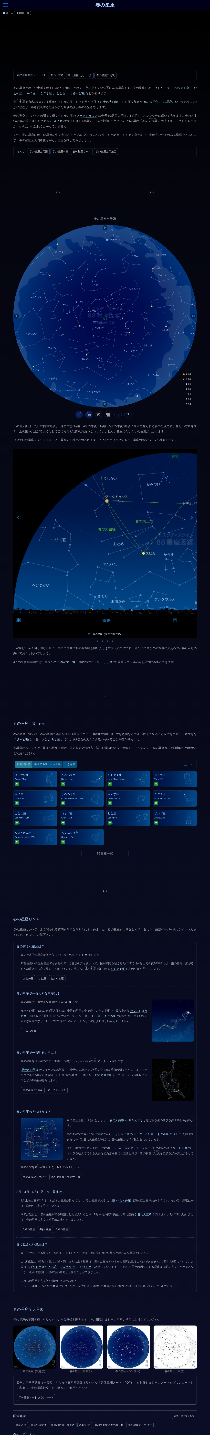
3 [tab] (107, 561)
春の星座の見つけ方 (80, 75)
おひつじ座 (68, 1187)
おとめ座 (68, 875)
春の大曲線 (110, 101)
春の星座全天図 (38, 151)
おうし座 (85, 1187)
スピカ (58, 121)
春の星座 (105, 5)
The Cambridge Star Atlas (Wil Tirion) (38, 1431)
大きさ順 (70, 685)
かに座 (31, 93)
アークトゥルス (87, 115)
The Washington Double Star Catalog (38, 1428)
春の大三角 (56, 75)
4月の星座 (46, 1150)
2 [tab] (102, 561)
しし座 (61, 93)
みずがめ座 (34, 1187)
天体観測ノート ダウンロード (36, 1318)
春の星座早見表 (105, 75)
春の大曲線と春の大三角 (65, 1097)
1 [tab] (97, 561)
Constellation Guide (28, 1400)
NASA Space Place (28, 1406)
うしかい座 (162, 88)
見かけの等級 (30, 990)
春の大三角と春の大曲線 (71, 1363)
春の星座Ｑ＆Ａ (82, 151)
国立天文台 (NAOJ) (28, 1403)
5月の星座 (62, 1150)
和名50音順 (23, 685)
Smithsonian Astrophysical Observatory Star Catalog (46, 1425)
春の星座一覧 (60, 151)
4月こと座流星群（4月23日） (33, 1373)
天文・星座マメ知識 (184, 1336)
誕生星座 (52, 1206)
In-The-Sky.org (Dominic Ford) (34, 1409)
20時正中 (84, 1345)
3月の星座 (29, 1150)
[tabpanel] (105, 504)
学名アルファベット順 (47, 685)
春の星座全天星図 (105, 151)
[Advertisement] (105, 44)
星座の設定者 (38, 1345)
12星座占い (170, 101)
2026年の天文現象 (26, 1363)
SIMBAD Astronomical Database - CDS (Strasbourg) (46, 1422)
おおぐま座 (181, 88)
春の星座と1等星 (33, 1010)
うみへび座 (77, 93)
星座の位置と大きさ (63, 1345)
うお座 (52, 1187)
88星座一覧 (105, 774)
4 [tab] (112, 561)
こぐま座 (46, 93)
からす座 (54, 660)
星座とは (21, 1345)
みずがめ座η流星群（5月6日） (73, 1373)
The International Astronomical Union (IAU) (41, 1397)
